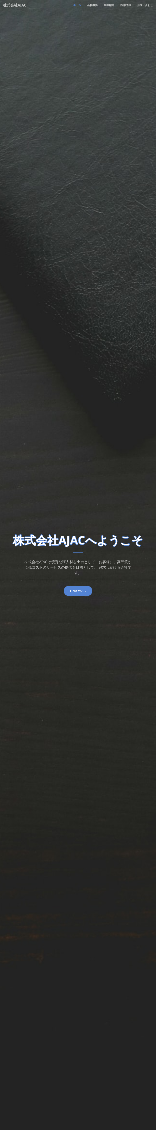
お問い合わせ (145, 5)
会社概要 (92, 5)
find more (78, 591)
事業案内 (109, 5)
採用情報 (125, 5)
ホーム (77, 5)
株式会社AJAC (14, 5)
